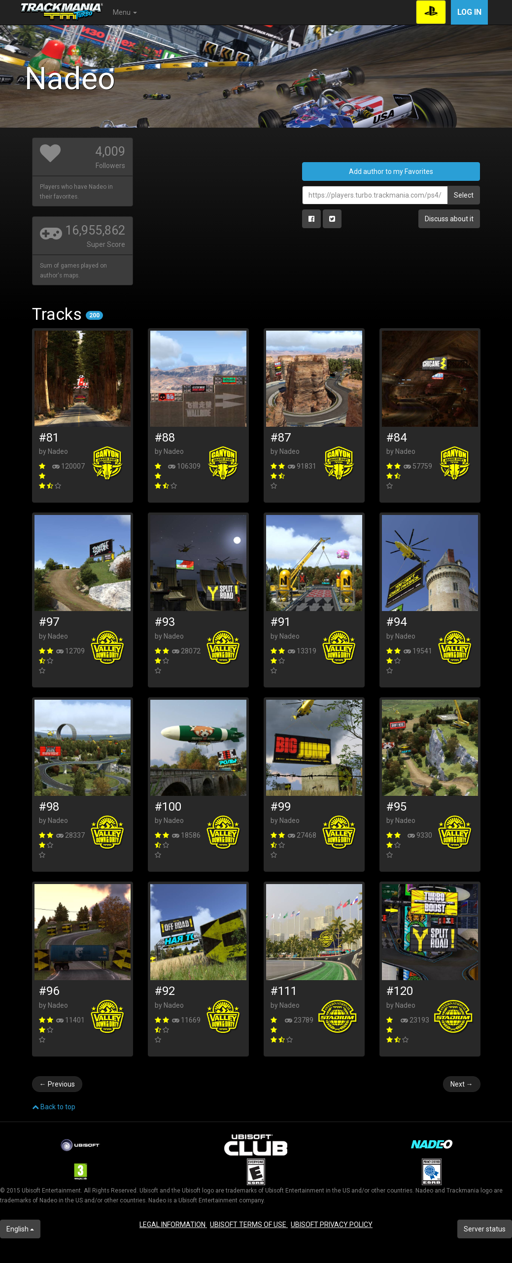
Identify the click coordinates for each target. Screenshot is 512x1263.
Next (461, 1084)
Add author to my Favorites (391, 171)
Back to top (53, 1107)
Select (464, 195)
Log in (469, 12)
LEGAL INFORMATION (173, 1225)
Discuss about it (449, 219)
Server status (485, 1229)
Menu (125, 12)
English (20, 1229)
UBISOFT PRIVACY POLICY (332, 1225)
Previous (57, 1084)
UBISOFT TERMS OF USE (249, 1225)
